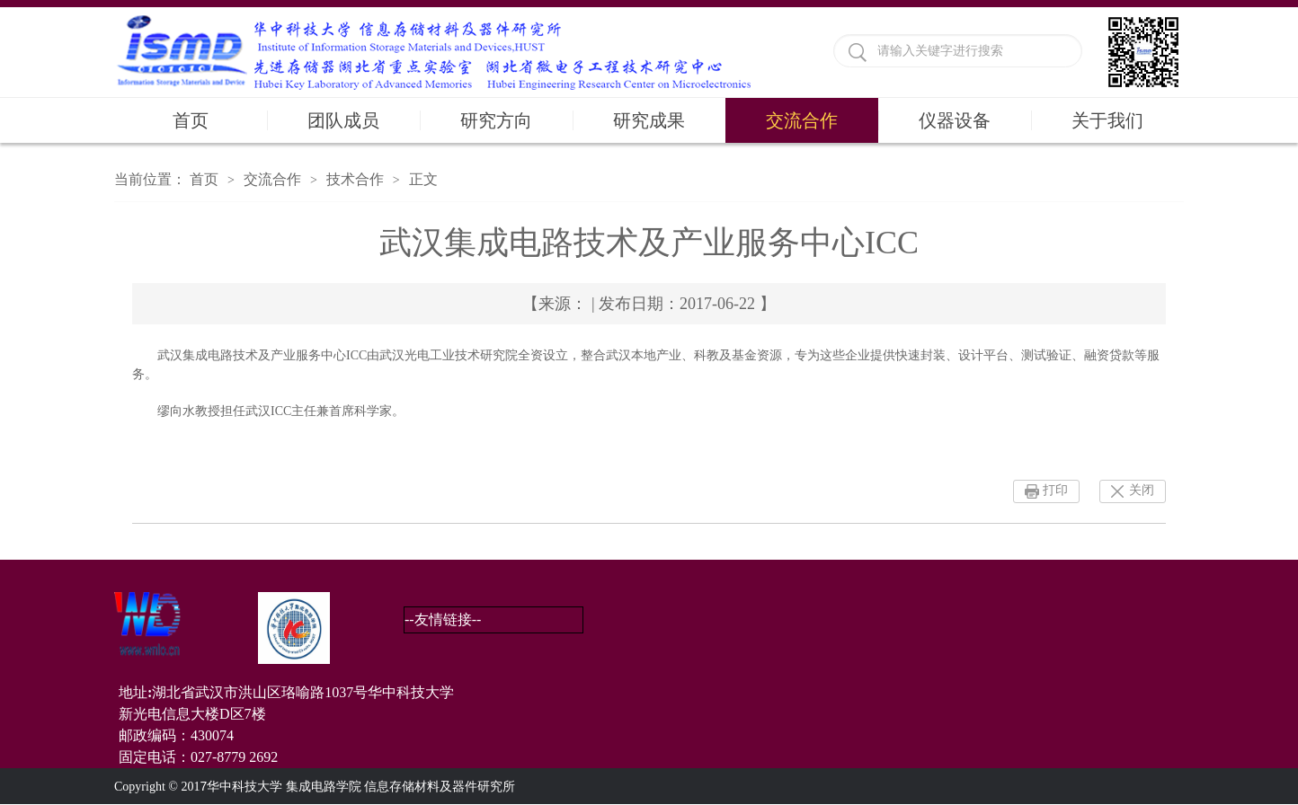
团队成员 (343, 120)
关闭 (1141, 490)
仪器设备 (955, 120)
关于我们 (1107, 120)
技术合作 (355, 179)
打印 (1055, 490)
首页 (191, 120)
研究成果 (649, 120)
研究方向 (496, 120)
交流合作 (802, 120)
